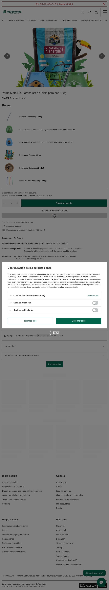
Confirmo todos (78, 321)
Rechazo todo (30, 321)
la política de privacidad (52, 279)
